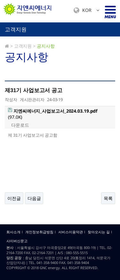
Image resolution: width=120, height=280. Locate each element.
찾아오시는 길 (99, 232)
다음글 (34, 198)
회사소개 (13, 232)
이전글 (14, 198)
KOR (86, 10)
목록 (108, 198)
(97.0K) (52, 114)
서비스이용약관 (70, 232)
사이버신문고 (17, 241)
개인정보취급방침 (39, 232)
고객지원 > (25, 46)
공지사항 (46, 46)
